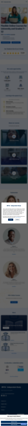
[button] (26, 415)
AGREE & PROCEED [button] (14, 424)
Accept (10, 219)
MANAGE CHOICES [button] (14, 421)
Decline (17, 219)
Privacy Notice (17, 217)
